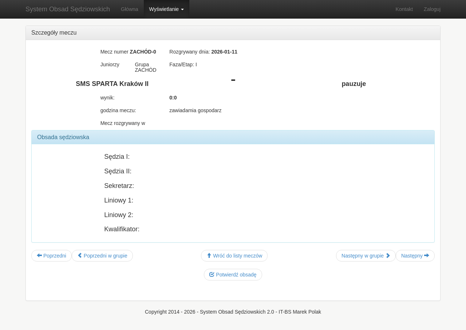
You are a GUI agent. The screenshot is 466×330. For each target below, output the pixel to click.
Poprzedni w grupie (102, 256)
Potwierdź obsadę (232, 275)
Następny (415, 256)
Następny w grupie (365, 256)
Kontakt (404, 9)
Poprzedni (51, 256)
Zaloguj (432, 9)
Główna (129, 9)
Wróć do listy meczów (234, 256)
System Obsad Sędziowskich (67, 9)
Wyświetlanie (166, 9)
